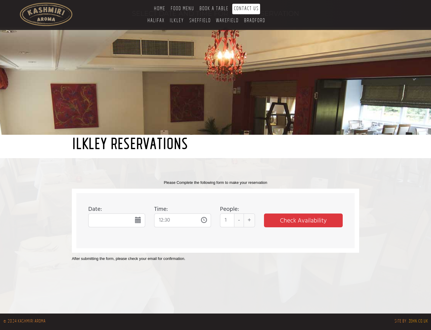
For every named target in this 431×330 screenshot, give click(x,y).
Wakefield (227, 21)
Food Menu (182, 9)
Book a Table (213, 9)
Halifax (156, 21)
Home (159, 9)
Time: (161, 209)
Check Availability (303, 221)
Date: (95, 209)
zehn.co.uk (418, 322)
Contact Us (246, 9)
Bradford (254, 21)
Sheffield (200, 21)
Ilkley (177, 21)
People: (229, 209)
